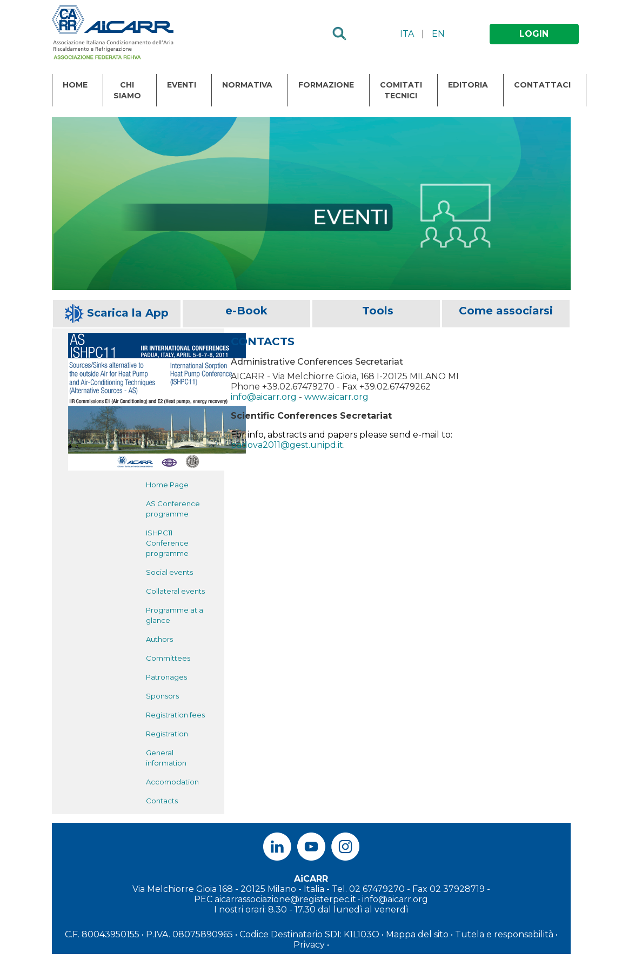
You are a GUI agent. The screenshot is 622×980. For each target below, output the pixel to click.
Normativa (247, 85)
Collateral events (175, 591)
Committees (168, 658)
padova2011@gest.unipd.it (287, 445)
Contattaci (542, 85)
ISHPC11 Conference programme (167, 543)
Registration (167, 733)
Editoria (468, 85)
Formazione (326, 85)
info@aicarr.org (264, 397)
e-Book (246, 310)
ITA (407, 34)
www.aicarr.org (336, 397)
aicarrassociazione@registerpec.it (285, 899)
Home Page (167, 484)
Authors (159, 639)
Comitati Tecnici (401, 90)
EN (438, 34)
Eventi (181, 85)
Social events (169, 572)
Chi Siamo (127, 90)
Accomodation (172, 781)
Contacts (162, 800)
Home (75, 85)
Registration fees (175, 714)
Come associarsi (506, 310)
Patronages (166, 677)
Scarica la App (128, 312)
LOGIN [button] (534, 34)
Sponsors (162, 696)
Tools (377, 310)
